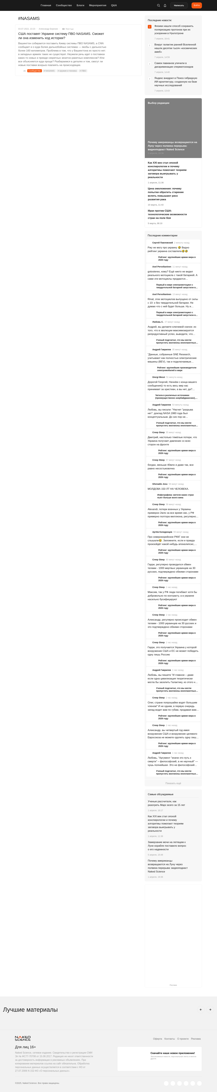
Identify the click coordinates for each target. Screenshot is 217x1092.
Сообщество (64, 5)
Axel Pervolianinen (161, 266)
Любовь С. (158, 322)
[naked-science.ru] (199, 1083)
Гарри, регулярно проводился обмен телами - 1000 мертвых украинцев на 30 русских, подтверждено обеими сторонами (173, 568)
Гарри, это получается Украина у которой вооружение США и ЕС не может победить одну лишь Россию (173, 651)
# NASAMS (49, 71)
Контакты (169, 1039)
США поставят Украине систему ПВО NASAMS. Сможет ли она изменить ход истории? (61, 36)
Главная (46, 5)
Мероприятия (97, 5)
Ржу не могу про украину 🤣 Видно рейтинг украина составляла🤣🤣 (168, 249)
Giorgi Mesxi (158, 377)
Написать (179, 5)
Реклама (196, 1039)
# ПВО (83, 71)
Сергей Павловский (162, 242)
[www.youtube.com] (179, 1083)
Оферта (157, 1039)
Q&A (114, 5)
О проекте (183, 1039)
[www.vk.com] (172, 1083)
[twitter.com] (166, 1083)
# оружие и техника (67, 71)
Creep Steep (158, 432)
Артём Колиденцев (162, 532)
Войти (197, 5)
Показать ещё (173, 783)
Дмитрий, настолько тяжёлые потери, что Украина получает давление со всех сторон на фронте (172, 441)
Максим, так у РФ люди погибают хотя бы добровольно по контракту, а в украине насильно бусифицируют (172, 596)
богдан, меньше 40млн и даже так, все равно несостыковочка (171, 466)
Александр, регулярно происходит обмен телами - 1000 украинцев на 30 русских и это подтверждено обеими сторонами (172, 623)
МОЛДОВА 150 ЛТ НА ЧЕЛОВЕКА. (168, 488)
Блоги (80, 5)
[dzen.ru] (186, 1083)
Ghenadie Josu (159, 484)
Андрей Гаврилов (161, 349)
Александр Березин (48, 29)
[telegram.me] (192, 1083)
